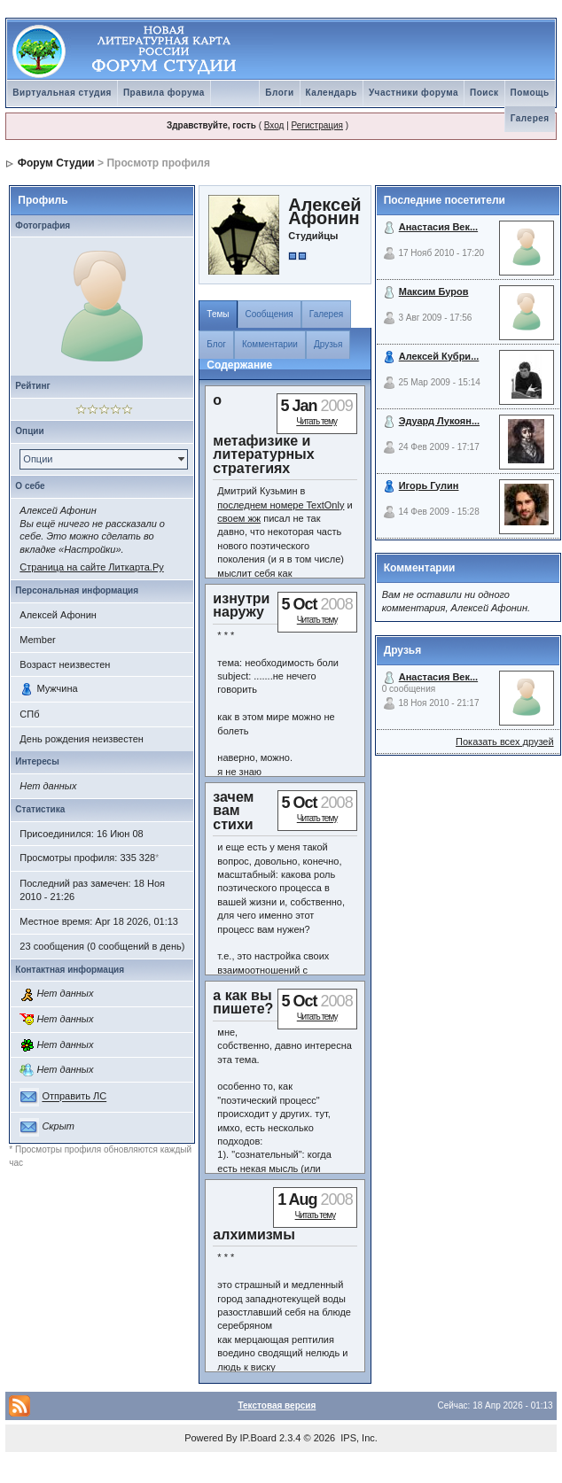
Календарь (331, 92)
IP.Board (258, 1438)
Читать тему (316, 421)
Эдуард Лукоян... (439, 420)
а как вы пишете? (243, 1002)
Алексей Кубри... (439, 356)
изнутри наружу (241, 605)
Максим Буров (434, 291)
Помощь (530, 92)
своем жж (239, 518)
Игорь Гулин (429, 485)
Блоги (279, 92)
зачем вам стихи (233, 810)
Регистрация (317, 125)
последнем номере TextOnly (280, 505)
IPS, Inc (357, 1438)
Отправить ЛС (74, 1096)
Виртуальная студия (62, 92)
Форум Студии (56, 163)
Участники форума (413, 92)
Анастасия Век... (438, 226)
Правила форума (164, 92)
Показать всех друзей (505, 741)
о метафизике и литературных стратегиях (263, 434)
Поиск (484, 92)
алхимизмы (254, 1234)
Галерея (530, 118)
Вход (274, 125)
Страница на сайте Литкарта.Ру (91, 567)
